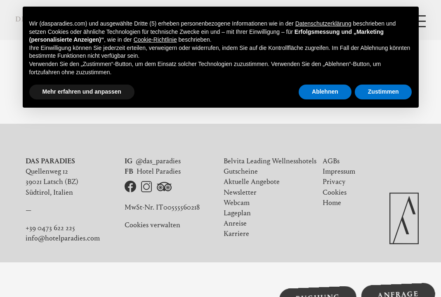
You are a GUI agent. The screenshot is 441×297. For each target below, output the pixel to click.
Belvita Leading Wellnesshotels (270, 161)
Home (332, 203)
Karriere (236, 234)
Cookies (335, 193)
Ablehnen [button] (325, 91)
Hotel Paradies (159, 172)
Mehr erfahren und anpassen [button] (81, 91)
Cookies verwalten (152, 225)
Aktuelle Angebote (252, 182)
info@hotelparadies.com (63, 239)
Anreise (235, 224)
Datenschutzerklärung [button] (323, 23)
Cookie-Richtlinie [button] (155, 39)
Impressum (339, 172)
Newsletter (240, 193)
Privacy (334, 182)
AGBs (331, 161)
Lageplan (237, 213)
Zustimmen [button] (383, 91)
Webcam (237, 203)
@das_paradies (158, 161)
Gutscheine (241, 172)
